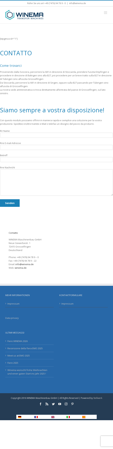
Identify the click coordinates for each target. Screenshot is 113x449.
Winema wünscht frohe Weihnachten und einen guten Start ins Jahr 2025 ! (27, 371)
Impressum (13, 303)
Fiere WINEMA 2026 (17, 341)
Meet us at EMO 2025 (18, 355)
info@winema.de (77, 3)
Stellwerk (97, 398)
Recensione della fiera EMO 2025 (25, 348)
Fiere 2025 (12, 362)
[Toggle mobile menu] (106, 12)
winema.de (21, 267)
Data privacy (12, 318)
